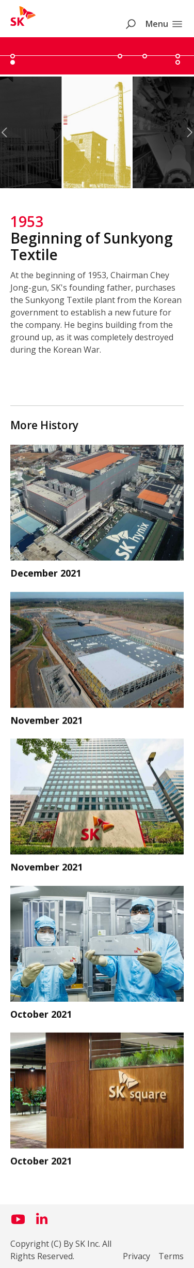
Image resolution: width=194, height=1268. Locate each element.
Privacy (136, 1256)
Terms (171, 1256)
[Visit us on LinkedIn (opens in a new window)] (42, 1223)
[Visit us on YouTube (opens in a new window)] (18, 1223)
